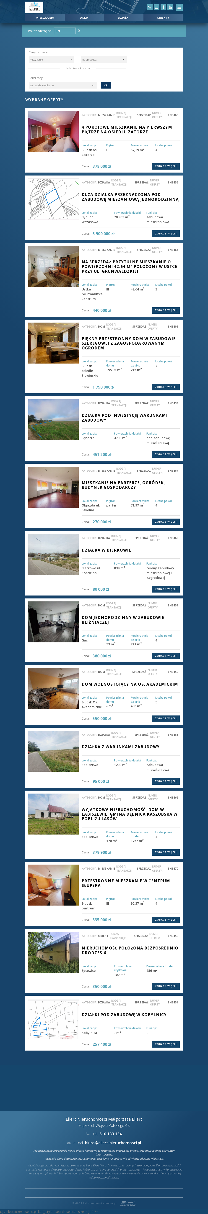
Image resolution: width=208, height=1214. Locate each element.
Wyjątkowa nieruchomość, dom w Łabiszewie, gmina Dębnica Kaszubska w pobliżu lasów (129, 814)
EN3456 (173, 182)
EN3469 (173, 538)
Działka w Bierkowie (106, 550)
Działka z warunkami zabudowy (121, 746)
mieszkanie (106, 115)
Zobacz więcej (166, 166)
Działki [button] (123, 17)
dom (101, 326)
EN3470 (173, 868)
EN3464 (173, 250)
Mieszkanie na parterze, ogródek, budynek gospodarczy (123, 485)
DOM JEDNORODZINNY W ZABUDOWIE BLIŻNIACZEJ (123, 620)
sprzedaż (144, 115)
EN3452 (173, 672)
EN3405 (173, 326)
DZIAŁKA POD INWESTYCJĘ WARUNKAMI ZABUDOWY (125, 417)
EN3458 (173, 936)
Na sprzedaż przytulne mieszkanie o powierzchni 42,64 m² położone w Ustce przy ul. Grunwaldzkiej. (129, 266)
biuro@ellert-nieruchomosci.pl (113, 1142)
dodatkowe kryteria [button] (78, 68)
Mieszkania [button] (45, 17)
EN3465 (173, 734)
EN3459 (173, 605)
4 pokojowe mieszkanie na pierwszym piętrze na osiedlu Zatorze (127, 129)
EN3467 (173, 470)
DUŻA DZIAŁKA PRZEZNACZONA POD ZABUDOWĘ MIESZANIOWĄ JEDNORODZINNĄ (130, 197)
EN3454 (173, 1002)
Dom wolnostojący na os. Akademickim (130, 684)
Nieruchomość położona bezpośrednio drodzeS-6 (130, 950)
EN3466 (173, 115)
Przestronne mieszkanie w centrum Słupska (126, 883)
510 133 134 (110, 1133)
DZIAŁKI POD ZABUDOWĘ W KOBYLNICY (124, 1014)
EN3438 (173, 403)
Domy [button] (84, 17)
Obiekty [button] (163, 17)
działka (104, 182)
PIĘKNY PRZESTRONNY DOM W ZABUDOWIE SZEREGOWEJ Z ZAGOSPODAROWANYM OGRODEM (129, 343)
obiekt (103, 936)
